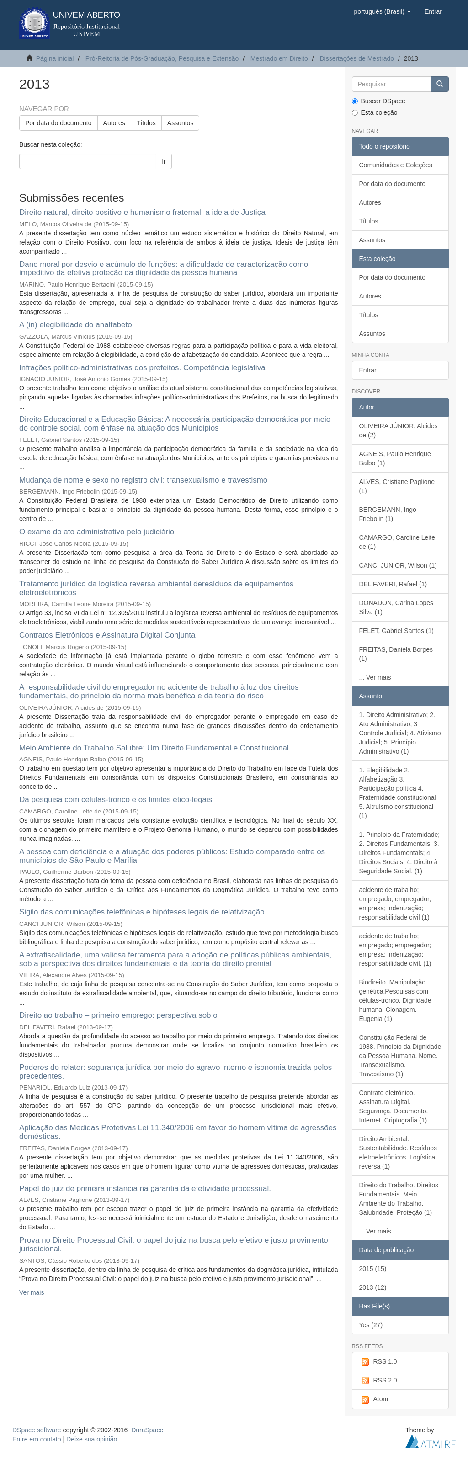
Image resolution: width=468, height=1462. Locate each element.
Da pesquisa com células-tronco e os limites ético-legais (115, 799)
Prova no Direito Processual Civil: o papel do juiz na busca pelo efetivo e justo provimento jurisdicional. (173, 1244)
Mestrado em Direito (279, 58)
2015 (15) (373, 1268)
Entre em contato (36, 1439)
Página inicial (55, 58)
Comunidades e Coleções (395, 165)
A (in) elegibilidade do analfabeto (75, 324)
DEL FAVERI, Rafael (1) (393, 584)
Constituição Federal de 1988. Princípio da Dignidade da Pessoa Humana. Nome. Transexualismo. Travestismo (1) (400, 1056)
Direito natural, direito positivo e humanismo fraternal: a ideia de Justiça (142, 212)
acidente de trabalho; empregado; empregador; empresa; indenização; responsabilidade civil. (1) (395, 949)
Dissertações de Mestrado (356, 58)
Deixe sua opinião (91, 1439)
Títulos (146, 123)
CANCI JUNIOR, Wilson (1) (398, 565)
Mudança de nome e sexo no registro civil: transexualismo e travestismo (143, 480)
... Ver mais (375, 677)
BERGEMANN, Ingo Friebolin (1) (387, 514)
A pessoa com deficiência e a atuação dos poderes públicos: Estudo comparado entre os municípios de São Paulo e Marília (172, 856)
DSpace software (36, 1430)
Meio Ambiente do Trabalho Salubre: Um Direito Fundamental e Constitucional (154, 748)
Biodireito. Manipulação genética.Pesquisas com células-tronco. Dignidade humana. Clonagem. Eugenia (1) (395, 1000)
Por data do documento (58, 123)
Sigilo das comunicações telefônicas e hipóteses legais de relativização (142, 912)
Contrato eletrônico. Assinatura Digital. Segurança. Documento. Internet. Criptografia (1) (393, 1106)
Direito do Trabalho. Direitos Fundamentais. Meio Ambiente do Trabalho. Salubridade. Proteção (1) (399, 1198)
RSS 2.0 (378, 1381)
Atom (373, 1399)
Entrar (368, 370)
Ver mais (31, 1292)
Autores (114, 123)
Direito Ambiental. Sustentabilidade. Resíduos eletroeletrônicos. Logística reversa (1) (398, 1152)
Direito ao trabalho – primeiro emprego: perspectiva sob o (118, 1015)
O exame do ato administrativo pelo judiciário (96, 531)
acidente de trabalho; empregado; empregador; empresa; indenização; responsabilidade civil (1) (395, 903)
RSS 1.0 (378, 1362)
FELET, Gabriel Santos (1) (396, 630)
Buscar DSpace (378, 101)
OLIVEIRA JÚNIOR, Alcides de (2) (398, 430)
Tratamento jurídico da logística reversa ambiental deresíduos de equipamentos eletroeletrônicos (156, 588)
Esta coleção (375, 112)
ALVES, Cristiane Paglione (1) (397, 486)
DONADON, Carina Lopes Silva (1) (396, 607)
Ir (164, 161)
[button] (382, 11)
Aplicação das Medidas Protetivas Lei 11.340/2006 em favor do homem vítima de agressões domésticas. (178, 1132)
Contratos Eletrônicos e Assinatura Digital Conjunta (107, 635)
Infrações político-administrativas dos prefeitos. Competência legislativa (142, 367)
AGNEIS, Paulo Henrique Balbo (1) (395, 458)
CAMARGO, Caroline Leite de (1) (397, 542)
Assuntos (180, 123)
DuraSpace (147, 1430)
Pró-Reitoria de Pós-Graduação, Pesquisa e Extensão (162, 58)
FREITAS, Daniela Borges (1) (396, 654)
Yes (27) (371, 1325)
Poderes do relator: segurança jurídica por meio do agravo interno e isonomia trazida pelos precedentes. (175, 1071)
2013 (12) (373, 1287)
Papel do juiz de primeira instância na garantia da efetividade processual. (145, 1188)
